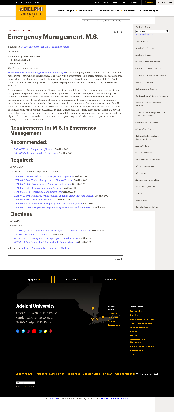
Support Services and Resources (148, 62)
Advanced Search (144, 34)
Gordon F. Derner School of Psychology (152, 96)
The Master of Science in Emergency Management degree (37, 73)
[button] (148, 2)
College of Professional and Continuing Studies (45, 47)
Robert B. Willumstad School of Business (148, 104)
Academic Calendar (143, 55)
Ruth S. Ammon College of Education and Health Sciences (151, 114)
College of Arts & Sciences (146, 89)
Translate (28, 386)
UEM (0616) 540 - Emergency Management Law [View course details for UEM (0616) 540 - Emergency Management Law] (38, 192)
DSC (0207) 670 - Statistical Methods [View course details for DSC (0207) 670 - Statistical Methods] (32, 235)
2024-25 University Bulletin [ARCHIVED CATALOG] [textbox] (102, 21)
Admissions (140, 173)
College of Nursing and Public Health (151, 123)
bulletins (53, 399)
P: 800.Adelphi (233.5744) (33, 322)
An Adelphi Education (145, 48)
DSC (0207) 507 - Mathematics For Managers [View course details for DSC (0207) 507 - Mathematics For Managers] (36, 153)
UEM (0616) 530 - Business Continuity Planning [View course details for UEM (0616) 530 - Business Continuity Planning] (38, 188)
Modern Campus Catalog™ (114, 399)
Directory (139, 194)
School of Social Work (144, 129)
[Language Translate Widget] (25, 382)
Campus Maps (141, 200)
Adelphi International (144, 166)
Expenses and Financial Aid (147, 180)
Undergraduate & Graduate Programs (151, 76)
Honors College (142, 146)
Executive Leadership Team (147, 207)
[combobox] (106, 20)
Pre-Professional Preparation (147, 160)
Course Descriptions (144, 82)
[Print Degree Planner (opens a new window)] (115, 31)
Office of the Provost (144, 153)
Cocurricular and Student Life (148, 69)
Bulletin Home (141, 42)
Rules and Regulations (145, 187)
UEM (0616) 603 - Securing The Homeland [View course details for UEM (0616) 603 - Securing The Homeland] (35, 200)
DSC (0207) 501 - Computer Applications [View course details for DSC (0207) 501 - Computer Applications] (34, 149)
